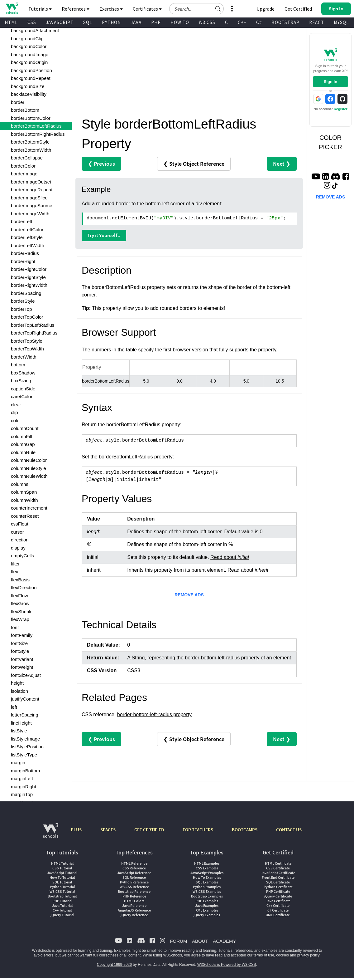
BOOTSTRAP (285, 22)
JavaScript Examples (206, 872)
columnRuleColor (29, 460)
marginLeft (22, 778)
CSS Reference (134, 868)
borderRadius (25, 253)
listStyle (19, 730)
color (16, 420)
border (17, 102)
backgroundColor (28, 46)
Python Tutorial (62, 886)
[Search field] (196, 8)
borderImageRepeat (31, 189)
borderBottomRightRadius (38, 134)
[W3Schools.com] (50, 834)
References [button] (75, 9)
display (18, 547)
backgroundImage (29, 54)
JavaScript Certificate (278, 872)
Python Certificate (278, 886)
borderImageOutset (31, 181)
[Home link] (11, 8)
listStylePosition (27, 746)
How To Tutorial (62, 877)
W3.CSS (207, 22)
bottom (18, 364)
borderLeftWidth (27, 245)
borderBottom (25, 110)
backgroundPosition (31, 70)
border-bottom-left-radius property (154, 714)
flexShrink (21, 611)
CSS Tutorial (62, 868)
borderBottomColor (30, 118)
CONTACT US (289, 830)
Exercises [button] (111, 9)
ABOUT (200, 941)
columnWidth (24, 500)
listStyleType (24, 754)
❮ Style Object (193, 163)
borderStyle (23, 301)
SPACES (108, 830)
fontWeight (22, 667)
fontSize (19, 643)
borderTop (21, 309)
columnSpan (24, 492)
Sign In (330, 81)
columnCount (24, 428)
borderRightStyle (28, 277)
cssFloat (19, 523)
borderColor (23, 166)
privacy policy (308, 955)
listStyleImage (25, 738)
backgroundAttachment (35, 30)
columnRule (23, 452)
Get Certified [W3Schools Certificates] (298, 9)
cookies (282, 955)
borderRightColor (28, 269)
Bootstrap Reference (134, 891)
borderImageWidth (30, 213)
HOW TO (179, 22)
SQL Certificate (278, 882)
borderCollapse (27, 157)
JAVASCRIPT (60, 22)
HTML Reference (134, 863)
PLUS (76, 830)
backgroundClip (27, 38)
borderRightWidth (29, 285)
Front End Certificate (278, 877)
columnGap (23, 444)
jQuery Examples (207, 914)
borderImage (24, 173)
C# (259, 22)
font (15, 627)
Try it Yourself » (104, 235)
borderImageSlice (29, 197)
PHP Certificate (278, 891)
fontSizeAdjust (26, 675)
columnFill (21, 436)
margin (18, 762)
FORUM (178, 941)
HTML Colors (134, 900)
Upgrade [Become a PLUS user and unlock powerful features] (265, 9)
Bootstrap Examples (207, 896)
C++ (242, 22)
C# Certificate (278, 910)
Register (340, 109)
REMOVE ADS (189, 594)
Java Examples (206, 905)
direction (20, 539)
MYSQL (341, 22)
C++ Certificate (277, 905)
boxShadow (23, 372)
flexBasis (20, 579)
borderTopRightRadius (34, 332)
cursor (17, 532)
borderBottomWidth (31, 150)
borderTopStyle (26, 341)
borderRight (23, 261)
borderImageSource (31, 205)
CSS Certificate (278, 868)
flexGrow (20, 603)
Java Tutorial (62, 905)
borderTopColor (27, 317)
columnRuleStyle (28, 468)
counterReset (25, 516)
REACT (316, 22)
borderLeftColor (27, 229)
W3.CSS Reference (134, 886)
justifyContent (25, 699)
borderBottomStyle (30, 141)
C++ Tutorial (62, 910)
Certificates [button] (147, 9)
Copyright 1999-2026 (114, 964)
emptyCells (22, 555)
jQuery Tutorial (62, 914)
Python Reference (134, 882)
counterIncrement (29, 508)
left (14, 707)
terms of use (264, 955)
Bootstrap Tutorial (62, 896)
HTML (11, 22)
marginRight (23, 786)
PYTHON (111, 22)
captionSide (23, 388)
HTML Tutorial (62, 863)
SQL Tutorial (62, 882)
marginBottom (25, 770)
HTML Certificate (278, 863)
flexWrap (20, 619)
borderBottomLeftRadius (36, 126)
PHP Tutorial (62, 900)
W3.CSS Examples (207, 891)
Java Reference (134, 905)
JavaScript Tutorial (62, 872)
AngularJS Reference (134, 910)
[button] (218, 8)
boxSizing (21, 380)
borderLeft (21, 221)
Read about (229, 557)
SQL (87, 22)
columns (19, 484)
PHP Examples (206, 900)
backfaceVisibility (28, 94)
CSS (31, 22)
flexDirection (24, 587)
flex (14, 571)
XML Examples (207, 910)
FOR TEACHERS (198, 830)
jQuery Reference (134, 914)
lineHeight (21, 723)
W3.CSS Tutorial (62, 891)
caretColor (21, 396)
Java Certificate (278, 900)
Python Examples (207, 886)
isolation (19, 691)
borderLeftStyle (27, 237)
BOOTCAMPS (244, 830)
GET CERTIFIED (149, 830)
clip (14, 412)
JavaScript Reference (134, 872)
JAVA (136, 22)
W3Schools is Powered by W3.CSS (226, 964)
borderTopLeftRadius (32, 325)
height (17, 683)
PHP (156, 22)
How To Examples (207, 877)
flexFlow (19, 595)
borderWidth (23, 356)
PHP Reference (134, 896)
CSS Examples (207, 868)
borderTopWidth (27, 348)
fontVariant (22, 659)
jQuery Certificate (278, 896)
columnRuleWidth (29, 476)
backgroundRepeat (30, 78)
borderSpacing (26, 293)
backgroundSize (28, 86)
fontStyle (20, 651)
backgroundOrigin (29, 62)
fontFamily (21, 635)
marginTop (22, 794)
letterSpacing (24, 714)
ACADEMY (224, 941)
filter (15, 563)
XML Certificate (278, 914)
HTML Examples (206, 863)
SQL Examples (207, 882)
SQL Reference (134, 877)
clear (16, 404)
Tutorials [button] (40, 9)
